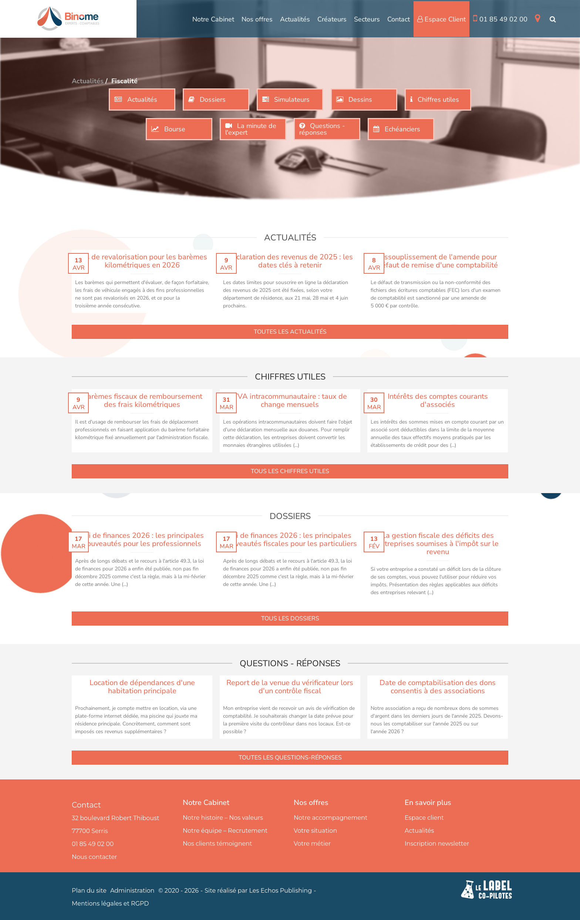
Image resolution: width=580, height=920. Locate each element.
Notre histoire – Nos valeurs (223, 817)
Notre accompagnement (330, 817)
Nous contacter (94, 856)
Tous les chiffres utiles (290, 471)
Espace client (424, 817)
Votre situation (315, 830)
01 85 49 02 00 (500, 19)
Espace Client (441, 19)
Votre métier (312, 843)
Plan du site (89, 890)
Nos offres (257, 19)
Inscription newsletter (437, 843)
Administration (132, 890)
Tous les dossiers (290, 618)
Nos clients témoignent (217, 843)
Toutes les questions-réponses (290, 758)
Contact (398, 19)
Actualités (295, 19)
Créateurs (332, 19)
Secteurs (367, 19)
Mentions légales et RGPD (110, 903)
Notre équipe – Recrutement (225, 830)
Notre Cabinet (213, 19)
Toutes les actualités (290, 332)
